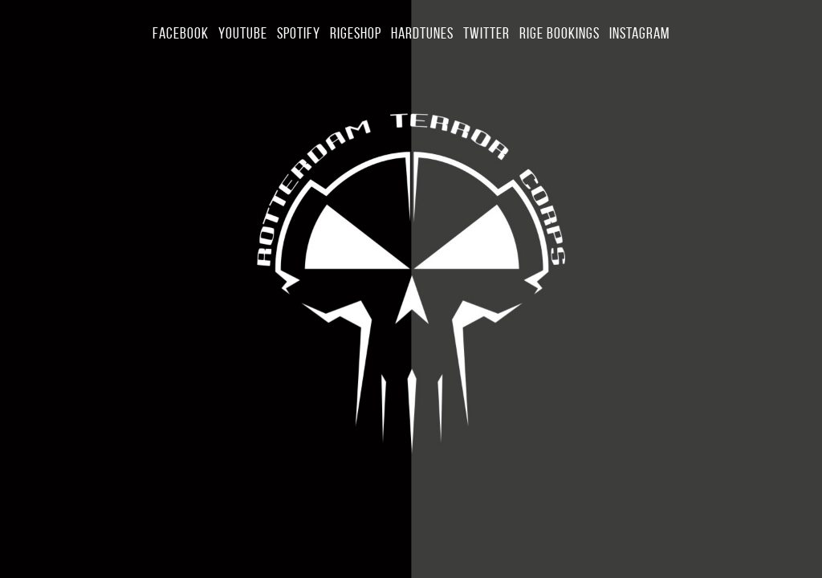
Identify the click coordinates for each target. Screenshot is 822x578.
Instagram (639, 33)
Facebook (181, 33)
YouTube (242, 33)
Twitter (486, 33)
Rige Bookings (559, 33)
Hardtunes (422, 33)
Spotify (298, 33)
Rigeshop (355, 33)
